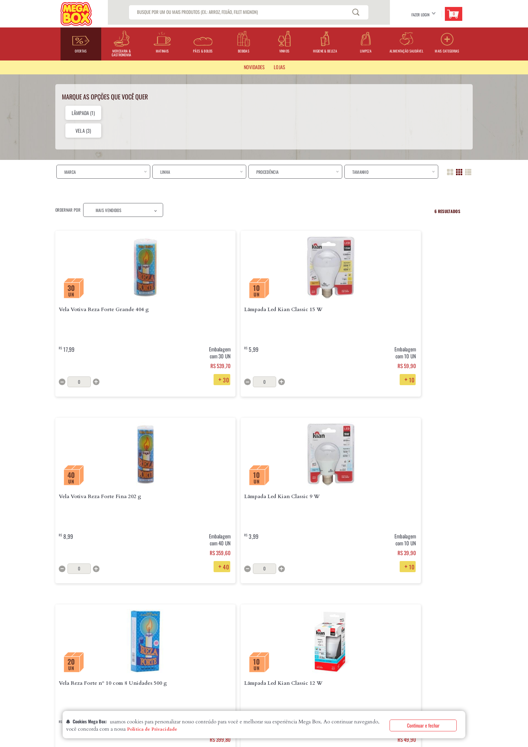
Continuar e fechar (423, 725)
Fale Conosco (211, 648)
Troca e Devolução (154, 648)
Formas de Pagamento (156, 659)
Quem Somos (66, 637)
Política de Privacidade (152, 729)
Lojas (59, 648)
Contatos (63, 659)
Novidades (254, 67)
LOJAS (279, 67)
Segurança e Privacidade (159, 670)
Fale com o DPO (150, 681)
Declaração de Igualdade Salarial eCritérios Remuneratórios (87, 673)
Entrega (144, 637)
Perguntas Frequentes (219, 637)
